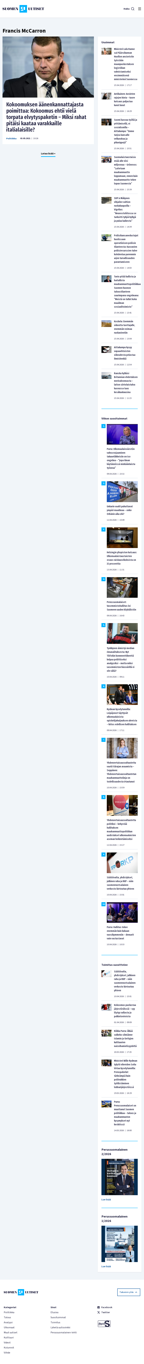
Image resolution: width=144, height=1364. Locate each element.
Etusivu (54, 1312)
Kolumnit (9, 1347)
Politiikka (11, 138)
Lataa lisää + (48, 153)
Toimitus (55, 1322)
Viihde (7, 1352)
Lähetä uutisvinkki (60, 1327)
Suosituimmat (58, 1317)
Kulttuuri (9, 1337)
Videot (7, 1342)
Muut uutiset (10, 1332)
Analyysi (8, 1322)
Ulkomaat (9, 1327)
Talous (7, 1317)
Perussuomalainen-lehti (64, 1332)
